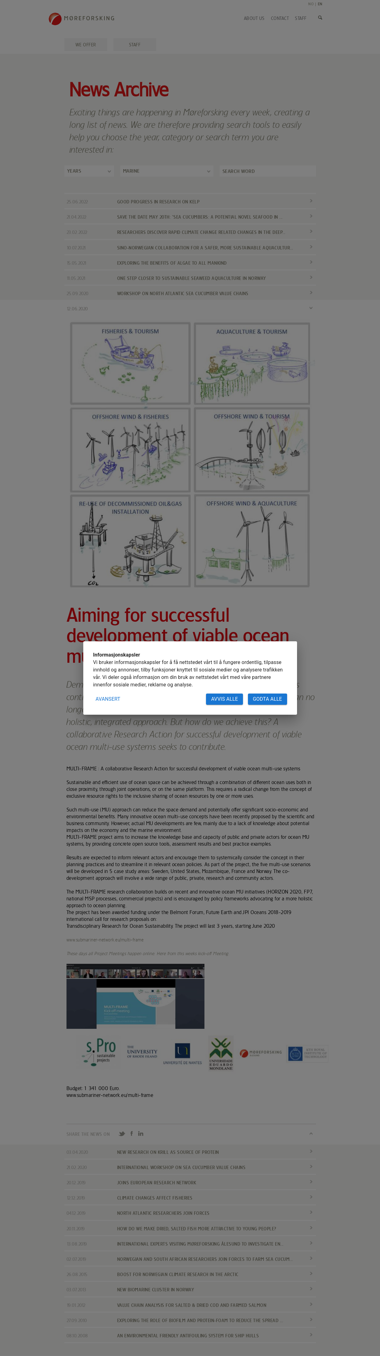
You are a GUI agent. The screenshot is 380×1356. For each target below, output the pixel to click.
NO (311, 4)
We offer (86, 44)
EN (320, 4)
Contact (280, 18)
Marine (131, 171)
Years (74, 171)
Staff (301, 18)
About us (254, 18)
